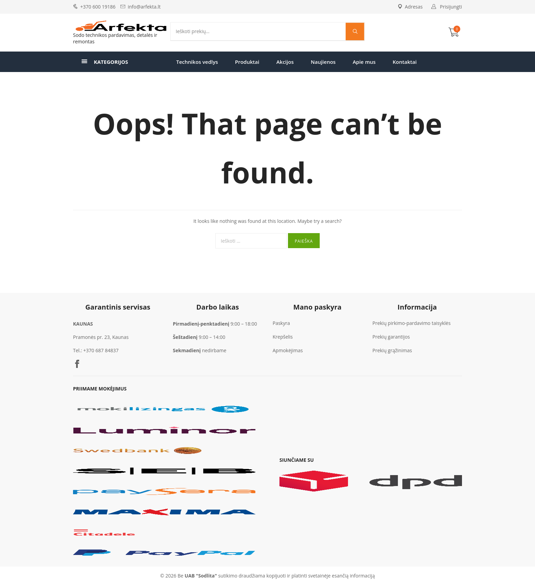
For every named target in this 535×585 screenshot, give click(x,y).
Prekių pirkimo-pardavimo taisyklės (412, 323)
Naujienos (323, 61)
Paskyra (281, 323)
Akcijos (285, 61)
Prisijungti (451, 6)
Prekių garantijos (391, 336)
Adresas (410, 6)
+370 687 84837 (100, 350)
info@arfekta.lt (144, 6)
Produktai (247, 61)
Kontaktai (405, 61)
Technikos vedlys (197, 61)
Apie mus (364, 61)
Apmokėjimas (288, 350)
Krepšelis (283, 336)
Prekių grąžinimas (392, 350)
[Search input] (260, 31)
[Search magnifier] (355, 31)
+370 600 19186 (97, 6)
